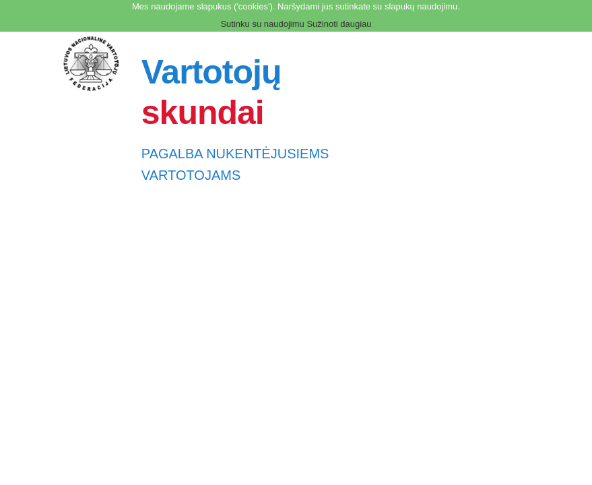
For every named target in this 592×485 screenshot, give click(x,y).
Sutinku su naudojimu (262, 24)
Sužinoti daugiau (338, 24)
